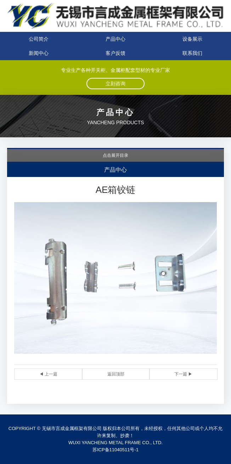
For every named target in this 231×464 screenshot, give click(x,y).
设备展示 (192, 39)
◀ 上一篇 (48, 374)
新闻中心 (39, 53)
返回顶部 (115, 374)
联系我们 (192, 53)
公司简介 (39, 39)
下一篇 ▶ (183, 374)
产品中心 (115, 39)
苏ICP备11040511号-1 (115, 449)
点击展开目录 (115, 155)
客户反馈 (115, 53)
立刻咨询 (115, 83)
